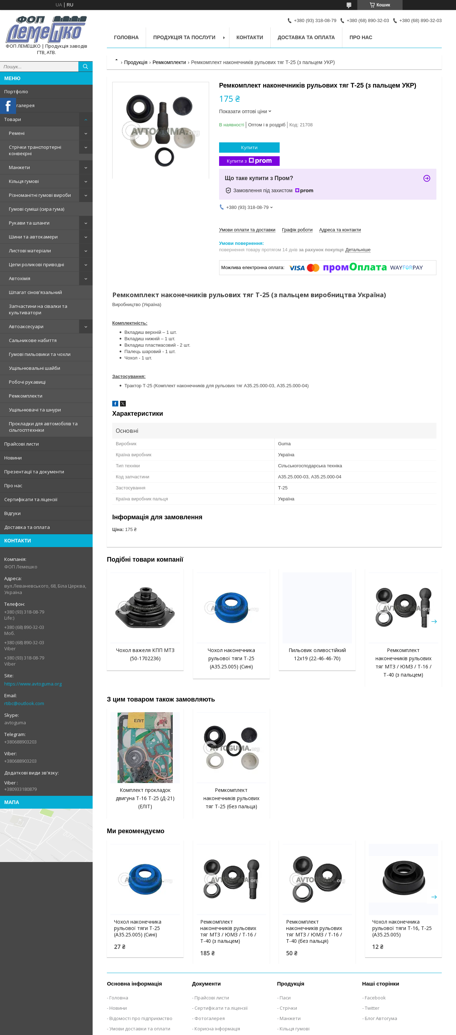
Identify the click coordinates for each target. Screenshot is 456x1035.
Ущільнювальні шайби (34, 368)
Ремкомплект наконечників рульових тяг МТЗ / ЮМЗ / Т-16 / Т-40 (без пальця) (314, 931)
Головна (126, 37)
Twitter (372, 1008)
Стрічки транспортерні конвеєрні (35, 150)
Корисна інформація (217, 1028)
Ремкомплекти (25, 396)
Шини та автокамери (33, 236)
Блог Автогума (381, 1018)
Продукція (135, 62)
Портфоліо (16, 91)
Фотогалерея (19, 105)
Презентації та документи (34, 471)
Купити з (249, 161)
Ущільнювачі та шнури (35, 409)
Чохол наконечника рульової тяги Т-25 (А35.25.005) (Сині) (231, 658)
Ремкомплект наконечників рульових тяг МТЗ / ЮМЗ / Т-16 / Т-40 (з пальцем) (228, 931)
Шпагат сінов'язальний (35, 292)
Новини (13, 458)
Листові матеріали (30, 250)
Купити (249, 147)
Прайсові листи (21, 444)
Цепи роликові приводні (36, 264)
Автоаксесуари (26, 326)
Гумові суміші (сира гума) (36, 209)
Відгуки (12, 513)
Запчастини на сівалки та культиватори (38, 309)
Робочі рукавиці (27, 382)
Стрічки (288, 1008)
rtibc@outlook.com (24, 703)
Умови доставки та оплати (139, 1028)
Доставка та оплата (27, 527)
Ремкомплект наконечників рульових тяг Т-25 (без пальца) (231, 798)
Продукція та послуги (184, 37)
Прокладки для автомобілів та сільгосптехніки (43, 426)
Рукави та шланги (29, 223)
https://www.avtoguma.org (33, 684)
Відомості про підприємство (140, 1018)
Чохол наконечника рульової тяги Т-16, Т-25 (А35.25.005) (402, 928)
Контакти (250, 37)
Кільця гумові (24, 181)
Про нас (13, 485)
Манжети (19, 167)
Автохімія (19, 278)
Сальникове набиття (33, 340)
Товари (12, 119)
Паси (285, 997)
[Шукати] (85, 66)
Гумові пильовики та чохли (40, 354)
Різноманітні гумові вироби (40, 195)
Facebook (375, 997)
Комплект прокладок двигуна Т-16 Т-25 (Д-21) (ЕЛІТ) (145, 798)
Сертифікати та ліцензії (30, 499)
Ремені (17, 133)
